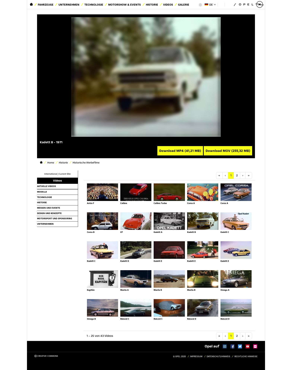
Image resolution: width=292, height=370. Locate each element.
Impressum (196, 356)
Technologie (93, 5)
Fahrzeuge (45, 5)
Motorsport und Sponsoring (54, 218)
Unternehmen (68, 5)
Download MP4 (180, 151)
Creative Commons (46, 356)
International (50, 174)
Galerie (183, 5)
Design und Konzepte (49, 213)
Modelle (42, 191)
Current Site (65, 174)
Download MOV (228, 151)
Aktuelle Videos (46, 186)
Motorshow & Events (124, 5)
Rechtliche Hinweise (246, 356)
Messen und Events (48, 207)
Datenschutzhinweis (218, 356)
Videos (168, 5)
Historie (152, 5)
